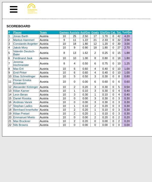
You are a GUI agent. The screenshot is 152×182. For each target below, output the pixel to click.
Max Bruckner (22, 121)
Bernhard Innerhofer (25, 109)
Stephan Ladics (23, 105)
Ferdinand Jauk (23, 58)
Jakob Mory (20, 47)
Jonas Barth (20, 36)
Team (43, 32)
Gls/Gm (105, 32)
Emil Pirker (20, 72)
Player (17, 32)
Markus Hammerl (24, 39)
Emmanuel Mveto (24, 117)
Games (64, 32)
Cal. (113, 32)
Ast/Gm (85, 32)
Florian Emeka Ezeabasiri (22, 82)
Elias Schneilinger (24, 76)
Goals (95, 32)
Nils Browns (20, 124)
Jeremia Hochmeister (21, 63)
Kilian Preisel (21, 113)
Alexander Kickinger (25, 86)
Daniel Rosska (22, 98)
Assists (75, 32)
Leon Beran (20, 94)
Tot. (119, 32)
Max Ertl (18, 68)
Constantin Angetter (25, 43)
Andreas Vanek (22, 102)
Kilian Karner (21, 90)
